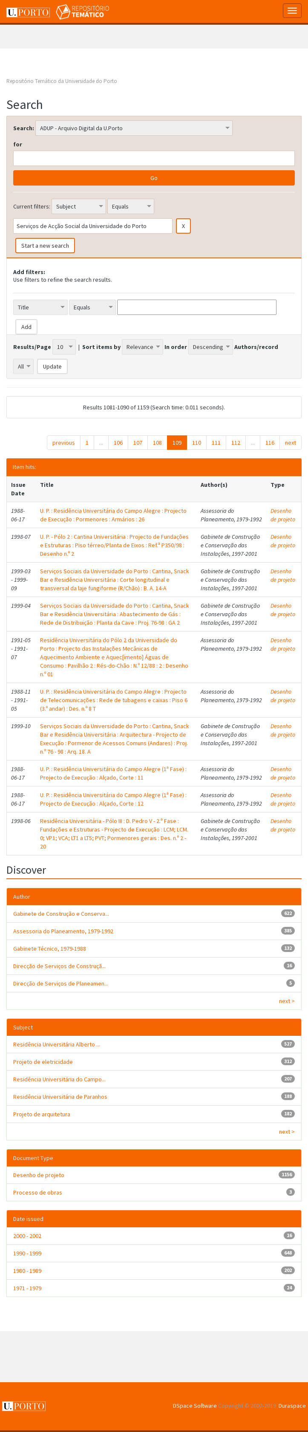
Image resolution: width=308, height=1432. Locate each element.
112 (235, 442)
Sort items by (101, 347)
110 (196, 442)
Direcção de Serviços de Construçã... (59, 966)
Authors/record (256, 347)
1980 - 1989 (27, 1271)
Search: (23, 128)
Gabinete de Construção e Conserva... (61, 914)
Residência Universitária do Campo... (59, 1079)
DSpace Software (195, 1405)
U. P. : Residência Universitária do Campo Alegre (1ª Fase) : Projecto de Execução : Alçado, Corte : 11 (113, 773)
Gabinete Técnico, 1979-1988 (49, 948)
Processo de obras (37, 1192)
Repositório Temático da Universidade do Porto (61, 81)
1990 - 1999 (27, 1253)
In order (175, 347)
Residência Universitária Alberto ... (56, 1044)
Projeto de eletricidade (43, 1062)
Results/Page (32, 347)
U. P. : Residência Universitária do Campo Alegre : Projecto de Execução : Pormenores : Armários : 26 (113, 515)
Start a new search (45, 245)
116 (269, 442)
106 (118, 442)
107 (137, 442)
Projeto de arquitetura (41, 1114)
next (290, 442)
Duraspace (292, 1405)
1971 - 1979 (27, 1288)
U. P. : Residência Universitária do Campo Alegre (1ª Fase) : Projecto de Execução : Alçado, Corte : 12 (113, 799)
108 (157, 442)
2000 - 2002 (27, 1236)
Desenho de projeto (283, 515)
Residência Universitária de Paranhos (60, 1096)
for (17, 144)
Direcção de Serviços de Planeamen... (60, 983)
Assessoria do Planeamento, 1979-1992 (63, 931)
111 (216, 442)
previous (63, 442)
